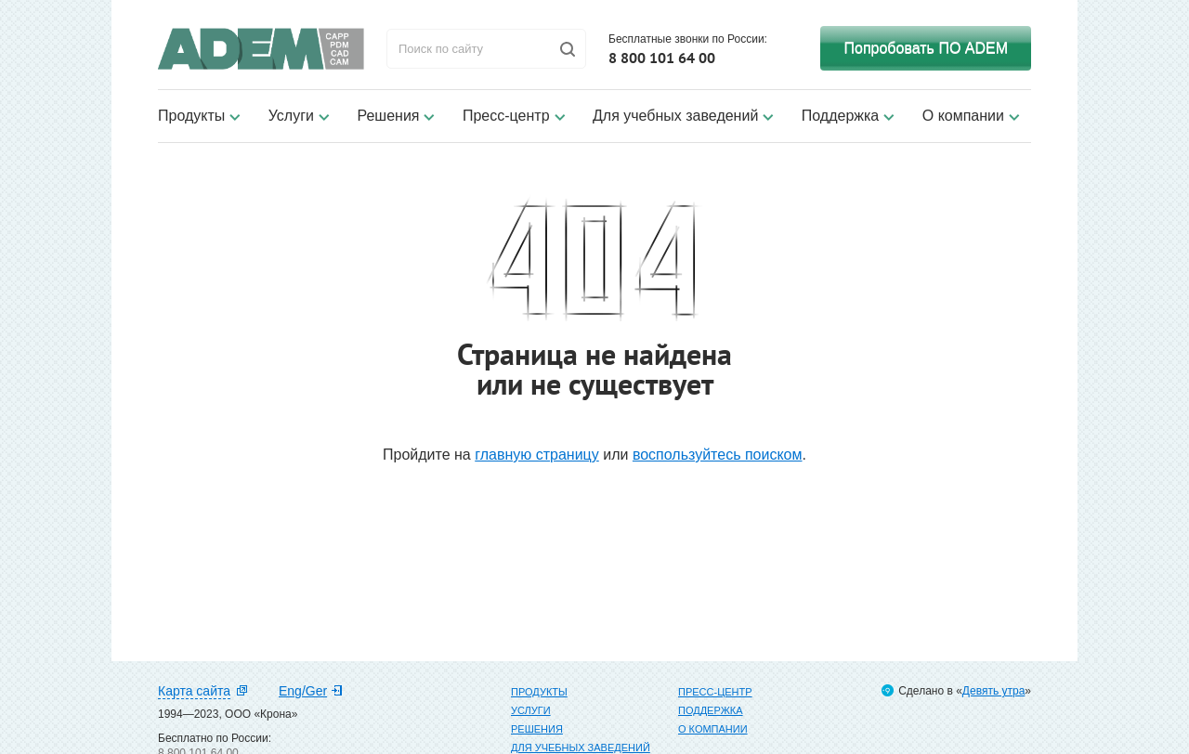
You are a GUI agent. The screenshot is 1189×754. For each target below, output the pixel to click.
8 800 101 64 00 (661, 57)
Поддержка (840, 116)
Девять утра (993, 690)
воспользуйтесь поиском (718, 454)
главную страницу (537, 454)
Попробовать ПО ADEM (925, 48)
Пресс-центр (506, 116)
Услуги (291, 116)
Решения (388, 116)
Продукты (191, 116)
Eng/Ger (303, 690)
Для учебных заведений (675, 116)
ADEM (261, 49)
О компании (963, 116)
